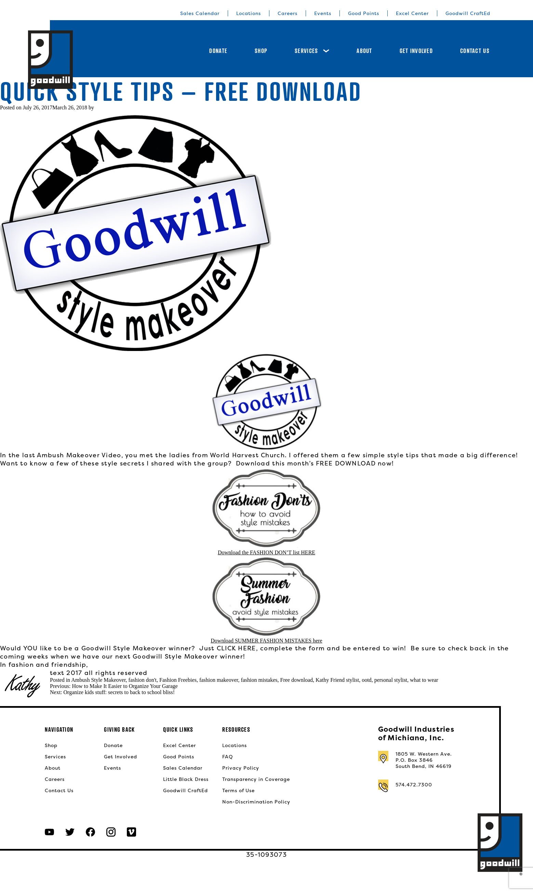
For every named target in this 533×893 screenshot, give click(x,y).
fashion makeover (218, 680)
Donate (218, 50)
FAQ (227, 757)
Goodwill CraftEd (467, 13)
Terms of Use (238, 790)
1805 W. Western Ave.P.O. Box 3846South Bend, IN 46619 (424, 760)
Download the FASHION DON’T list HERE (266, 552)
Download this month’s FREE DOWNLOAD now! (315, 463)
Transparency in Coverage (256, 779)
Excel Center (412, 13)
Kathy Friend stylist (337, 680)
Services (312, 50)
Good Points (363, 13)
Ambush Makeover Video (79, 455)
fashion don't (143, 680)
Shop (261, 50)
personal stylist (390, 680)
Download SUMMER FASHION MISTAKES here (266, 641)
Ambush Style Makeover (98, 680)
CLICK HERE (236, 648)
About (364, 50)
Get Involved (416, 50)
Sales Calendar (199, 13)
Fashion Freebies (178, 680)
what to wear (424, 680)
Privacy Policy (240, 768)
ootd (366, 680)
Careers (287, 13)
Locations (248, 13)
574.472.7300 (414, 785)
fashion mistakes (259, 680)
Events (322, 13)
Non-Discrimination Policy (256, 802)
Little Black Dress (186, 779)
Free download (296, 680)
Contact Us (475, 50)
